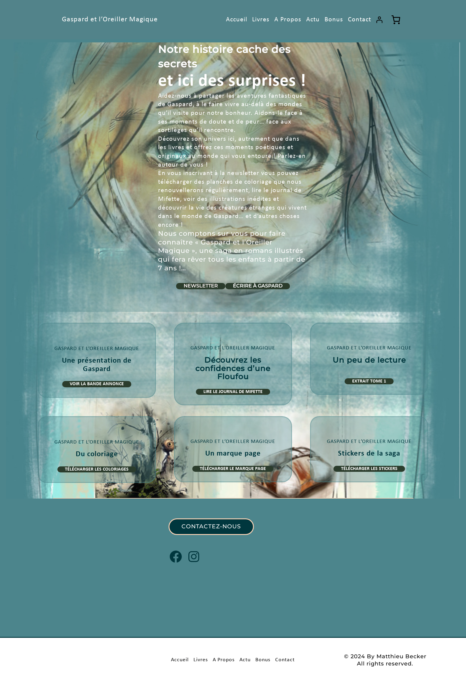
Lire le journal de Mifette (233, 391)
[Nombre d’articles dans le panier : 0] (396, 20)
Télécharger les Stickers (369, 468)
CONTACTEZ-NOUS (211, 526)
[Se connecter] (379, 19)
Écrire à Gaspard (257, 286)
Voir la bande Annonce (97, 384)
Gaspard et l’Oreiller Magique (110, 19)
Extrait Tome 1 (369, 381)
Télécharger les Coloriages (97, 469)
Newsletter (201, 286)
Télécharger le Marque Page (233, 468)
